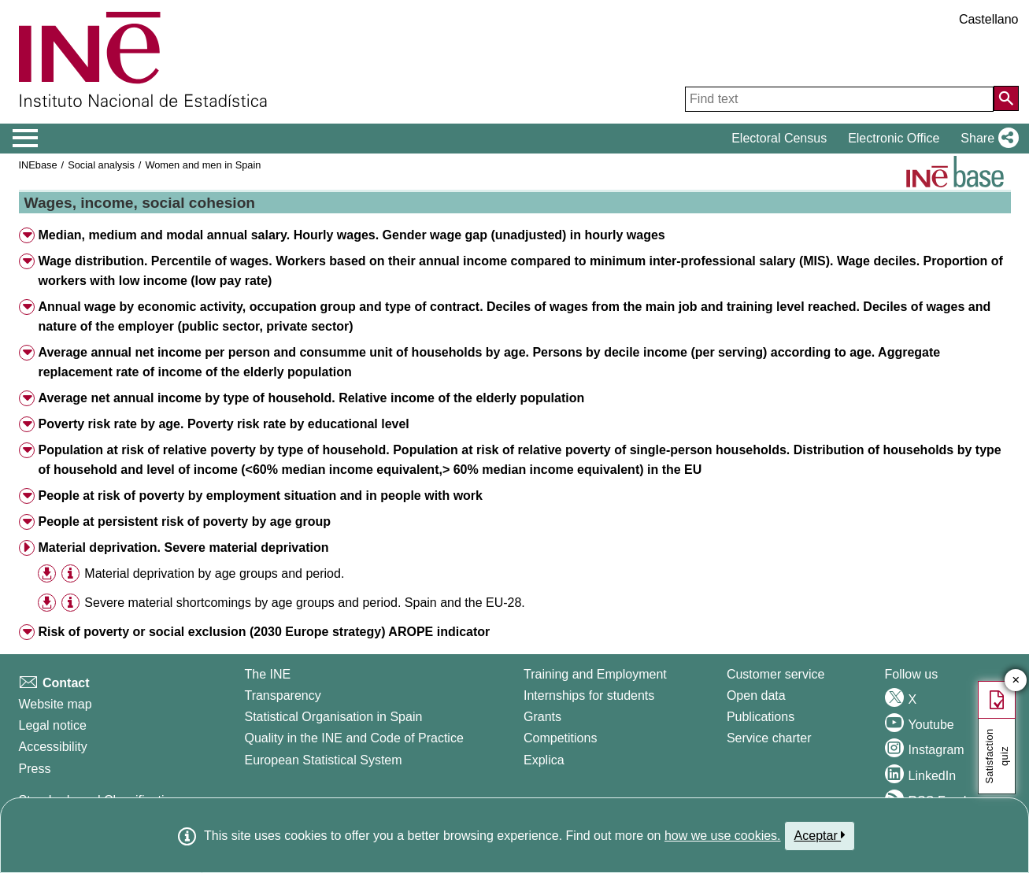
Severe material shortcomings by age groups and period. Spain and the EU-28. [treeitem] (304, 602)
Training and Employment (595, 674)
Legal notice (53, 725)
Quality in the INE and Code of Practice (353, 738)
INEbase (38, 165)
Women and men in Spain (203, 165)
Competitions (560, 738)
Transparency (282, 695)
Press (35, 768)
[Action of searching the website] (1006, 98)
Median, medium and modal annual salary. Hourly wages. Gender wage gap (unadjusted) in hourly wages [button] (351, 235)
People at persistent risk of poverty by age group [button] (184, 521)
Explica (544, 760)
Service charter (769, 738)
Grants (542, 716)
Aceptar (820, 835)
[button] (986, 138)
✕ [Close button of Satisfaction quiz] (1016, 680)
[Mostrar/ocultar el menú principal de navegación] (25, 138)
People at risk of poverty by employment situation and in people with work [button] (260, 495)
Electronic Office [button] (893, 138)
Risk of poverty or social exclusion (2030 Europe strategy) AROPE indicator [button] (264, 631)
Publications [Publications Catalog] (760, 716)
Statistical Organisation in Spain (333, 716)
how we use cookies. (722, 835)
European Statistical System (323, 760)
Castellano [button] (989, 19)
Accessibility (53, 746)
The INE (267, 674)
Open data (756, 695)
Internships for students (589, 695)
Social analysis (101, 165)
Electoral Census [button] (779, 138)
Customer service (775, 674)
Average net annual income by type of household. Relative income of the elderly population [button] (311, 398)
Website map (55, 704)
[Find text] (839, 99)
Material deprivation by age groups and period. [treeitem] (214, 573)
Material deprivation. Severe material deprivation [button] (183, 547)
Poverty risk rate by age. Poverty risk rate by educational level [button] (223, 424)
